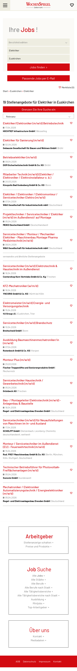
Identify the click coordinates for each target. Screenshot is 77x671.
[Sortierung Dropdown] (69, 116)
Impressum (44, 661)
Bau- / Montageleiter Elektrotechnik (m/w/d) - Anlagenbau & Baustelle (32, 401)
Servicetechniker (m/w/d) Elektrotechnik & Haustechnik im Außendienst (30, 267)
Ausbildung (37, 599)
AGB (18, 661)
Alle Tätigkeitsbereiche (37, 591)
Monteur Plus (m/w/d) (16, 359)
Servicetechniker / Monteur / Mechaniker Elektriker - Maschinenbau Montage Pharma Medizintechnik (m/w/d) (30, 237)
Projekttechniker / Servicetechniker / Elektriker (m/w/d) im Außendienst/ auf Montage (33, 215)
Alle (37, 575)
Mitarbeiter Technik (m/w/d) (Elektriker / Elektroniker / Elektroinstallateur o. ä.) (28, 175)
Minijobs (37, 603)
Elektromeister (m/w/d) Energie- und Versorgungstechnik (26, 304)
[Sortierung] (36, 116)
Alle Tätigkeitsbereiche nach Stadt (37, 595)
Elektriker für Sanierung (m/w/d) (23, 140)
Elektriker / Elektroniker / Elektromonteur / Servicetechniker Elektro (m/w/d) (30, 195)
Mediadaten (37, 640)
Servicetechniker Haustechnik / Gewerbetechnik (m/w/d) (23, 381)
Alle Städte (37, 579)
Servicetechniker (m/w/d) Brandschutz (27, 323)
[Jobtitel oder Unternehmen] (38, 50)
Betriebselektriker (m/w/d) (20, 157)
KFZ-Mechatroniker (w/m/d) (20, 286)
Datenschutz (29, 661)
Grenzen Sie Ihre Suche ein (38, 109)
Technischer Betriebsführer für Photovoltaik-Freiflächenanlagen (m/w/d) (31, 468)
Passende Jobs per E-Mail (38, 78)
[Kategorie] (35, 42)
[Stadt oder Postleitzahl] (38, 58)
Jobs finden (37, 67)
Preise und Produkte (37, 546)
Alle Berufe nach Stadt (37, 587)
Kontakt (37, 636)
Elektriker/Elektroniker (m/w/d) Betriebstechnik (33, 123)
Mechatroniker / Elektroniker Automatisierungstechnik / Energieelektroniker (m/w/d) (33, 490)
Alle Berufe (37, 583)
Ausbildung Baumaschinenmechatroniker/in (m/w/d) (31, 341)
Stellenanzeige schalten (37, 542)
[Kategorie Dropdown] (67, 41)
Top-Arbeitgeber (37, 607)
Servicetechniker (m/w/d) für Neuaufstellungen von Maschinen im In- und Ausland (33, 421)
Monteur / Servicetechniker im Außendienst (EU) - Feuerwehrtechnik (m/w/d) (30, 445)
